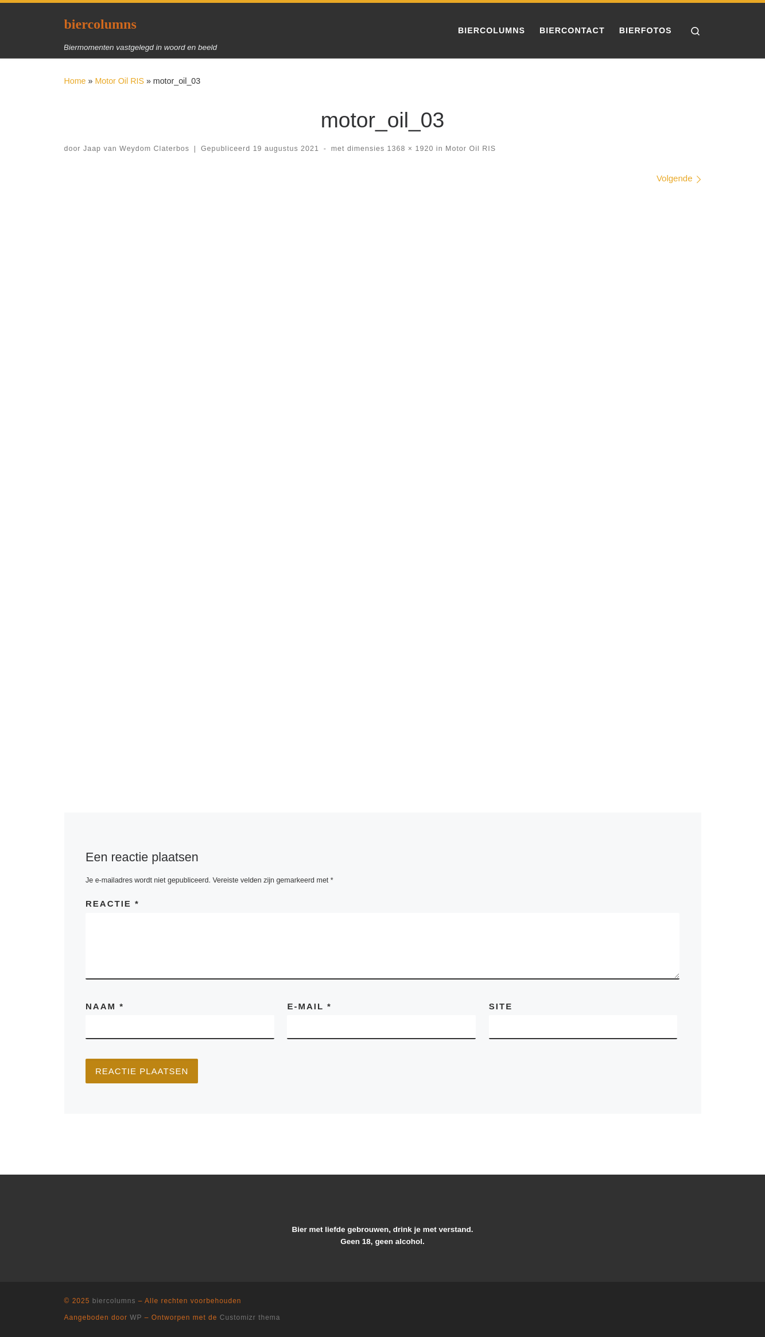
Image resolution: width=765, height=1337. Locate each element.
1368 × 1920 (409, 149)
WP (136, 1317)
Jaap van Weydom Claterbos (136, 149)
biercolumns (114, 1301)
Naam (105, 1006)
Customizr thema (250, 1317)
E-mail (309, 1006)
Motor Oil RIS (119, 80)
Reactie (112, 903)
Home (75, 80)
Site (500, 1006)
